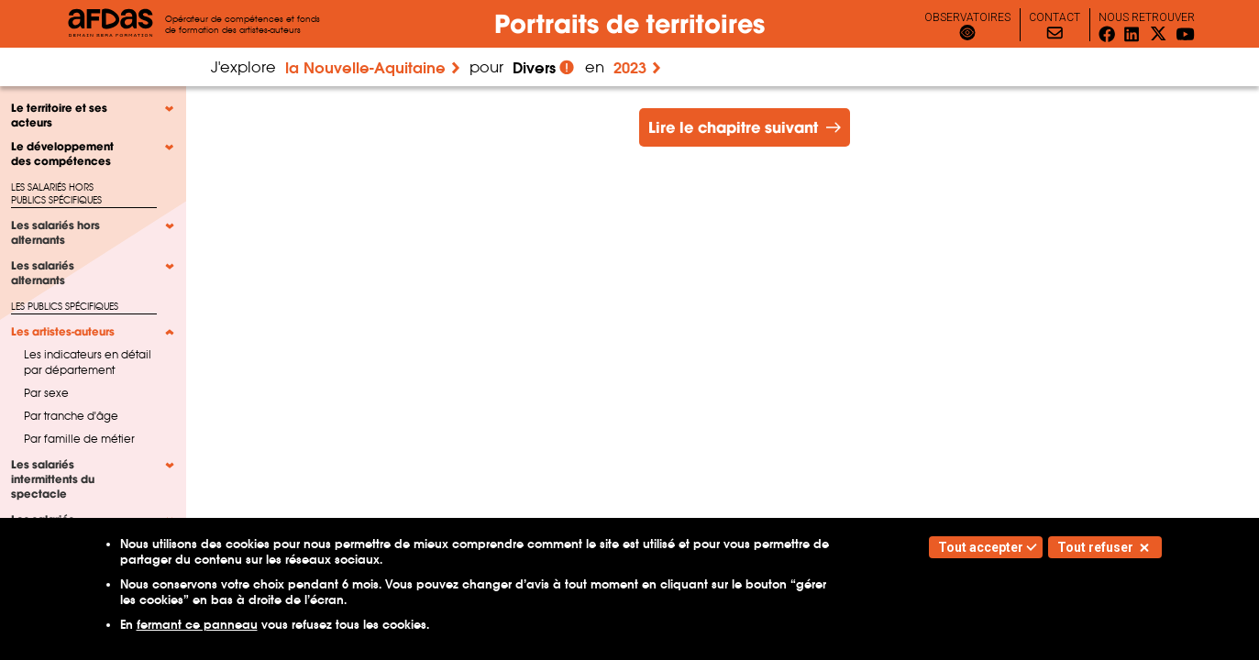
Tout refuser (1095, 547)
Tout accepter (980, 547)
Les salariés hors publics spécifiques (56, 194)
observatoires (967, 17)
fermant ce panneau (197, 624)
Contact (1054, 17)
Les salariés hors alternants (55, 233)
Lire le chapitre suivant (733, 127)
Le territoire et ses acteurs (59, 115)
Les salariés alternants (42, 273)
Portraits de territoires (629, 23)
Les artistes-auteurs (63, 331)
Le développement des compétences (62, 154)
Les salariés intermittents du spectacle (52, 479)
